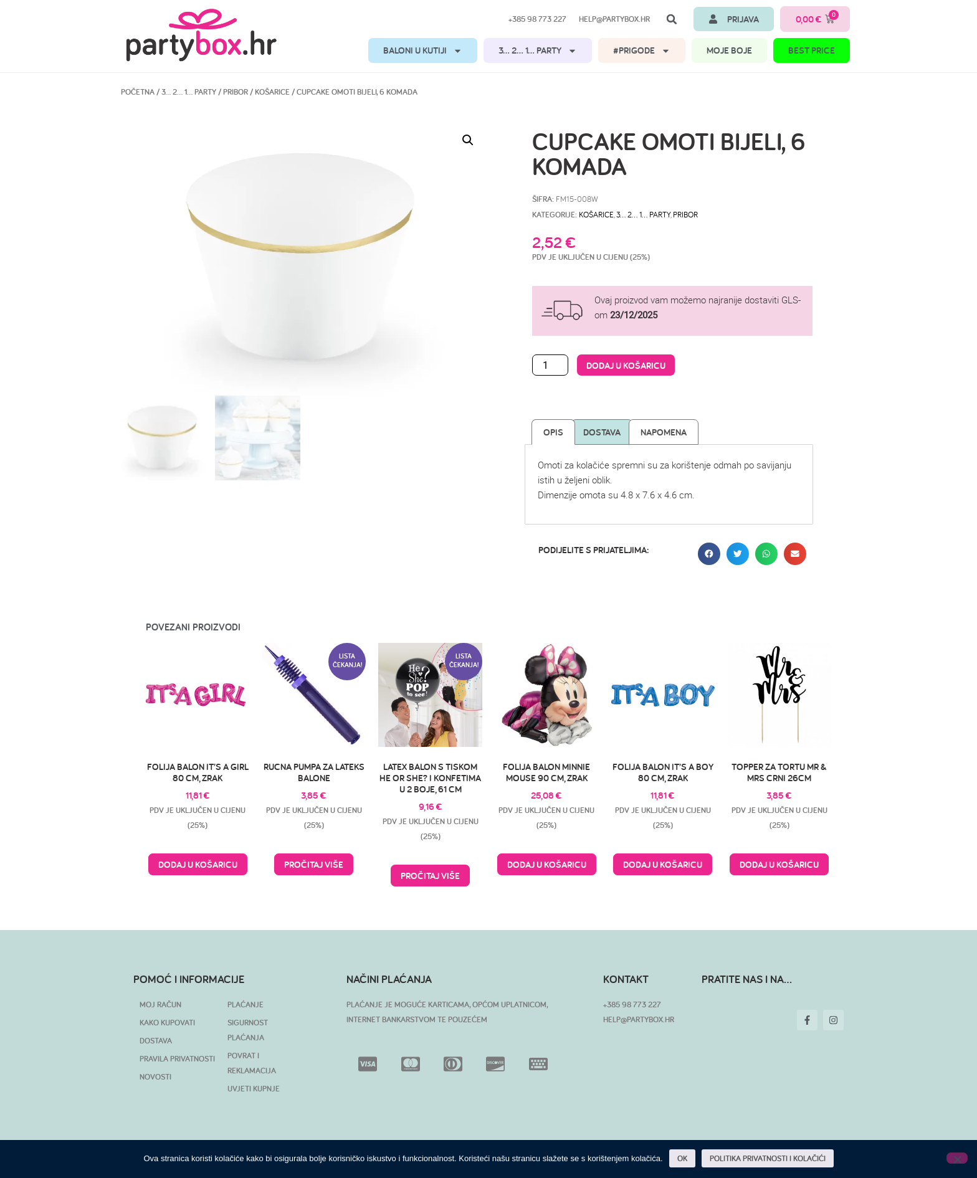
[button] (671, 19)
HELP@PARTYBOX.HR (638, 1019)
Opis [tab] (553, 432)
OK (682, 1158)
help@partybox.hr (614, 19)
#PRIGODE (641, 51)
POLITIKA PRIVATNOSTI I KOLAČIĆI (768, 1158)
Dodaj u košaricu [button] (197, 864)
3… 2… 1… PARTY (537, 51)
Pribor (235, 92)
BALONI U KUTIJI (422, 51)
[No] (957, 1158)
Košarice (272, 92)
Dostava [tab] (602, 432)
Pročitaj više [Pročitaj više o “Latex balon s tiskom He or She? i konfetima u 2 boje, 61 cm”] (430, 875)
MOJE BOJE (729, 50)
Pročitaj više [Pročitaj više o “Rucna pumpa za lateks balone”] (313, 864)
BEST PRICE (811, 50)
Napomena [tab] (664, 432)
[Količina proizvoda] (550, 365)
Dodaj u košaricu (625, 365)
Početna (138, 92)
